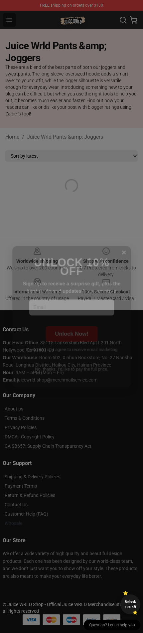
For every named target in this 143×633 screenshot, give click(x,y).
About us (14, 408)
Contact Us (16, 504)
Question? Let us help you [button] (112, 625)
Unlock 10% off (130, 604)
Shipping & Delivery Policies (32, 476)
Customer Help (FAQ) (26, 514)
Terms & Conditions (25, 418)
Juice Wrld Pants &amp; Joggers (65, 137)
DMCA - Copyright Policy (30, 436)
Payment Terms (21, 486)
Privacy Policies (21, 427)
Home (12, 137)
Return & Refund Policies (30, 495)
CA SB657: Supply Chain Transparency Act (48, 446)
